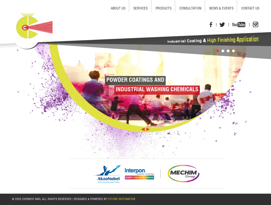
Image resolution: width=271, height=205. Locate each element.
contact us (250, 9)
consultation (190, 9)
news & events (221, 9)
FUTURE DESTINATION (121, 199)
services (140, 9)
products (163, 9)
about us (118, 9)
